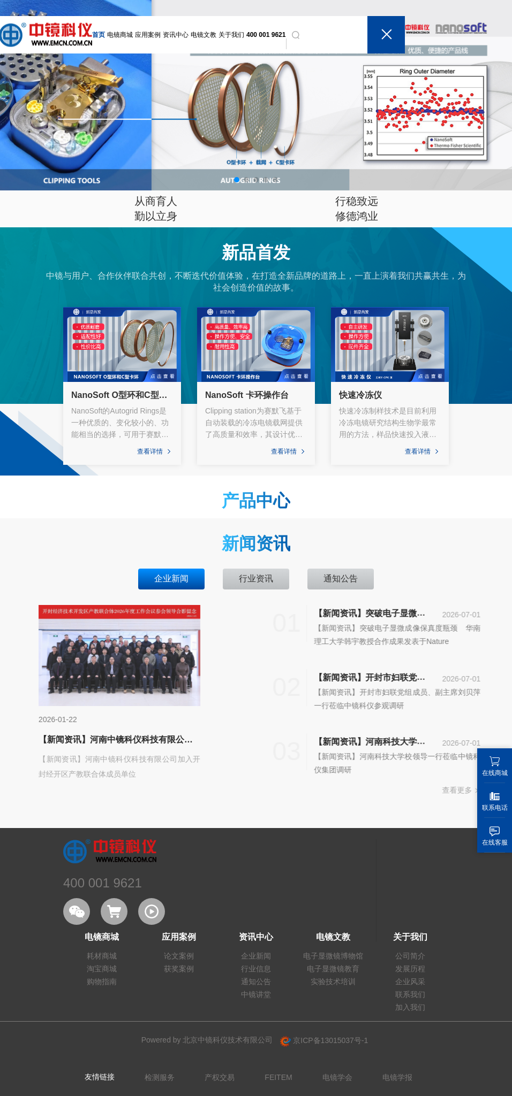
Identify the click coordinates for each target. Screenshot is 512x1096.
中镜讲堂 (256, 994)
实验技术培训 (333, 981)
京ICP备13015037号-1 (324, 1040)
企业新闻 (256, 956)
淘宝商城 (102, 968)
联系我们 (410, 994)
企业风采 (410, 981)
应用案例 (148, 35)
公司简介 (410, 956)
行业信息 (256, 968)
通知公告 (256, 981)
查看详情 (155, 451)
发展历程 (410, 968)
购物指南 (102, 981)
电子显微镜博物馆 (333, 956)
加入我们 (410, 1007)
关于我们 (231, 35)
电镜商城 (120, 35)
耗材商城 (102, 956)
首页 (98, 35)
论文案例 (179, 956)
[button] (236, 179)
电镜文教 (203, 35)
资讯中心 (176, 35)
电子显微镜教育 (333, 968)
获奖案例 (179, 968)
